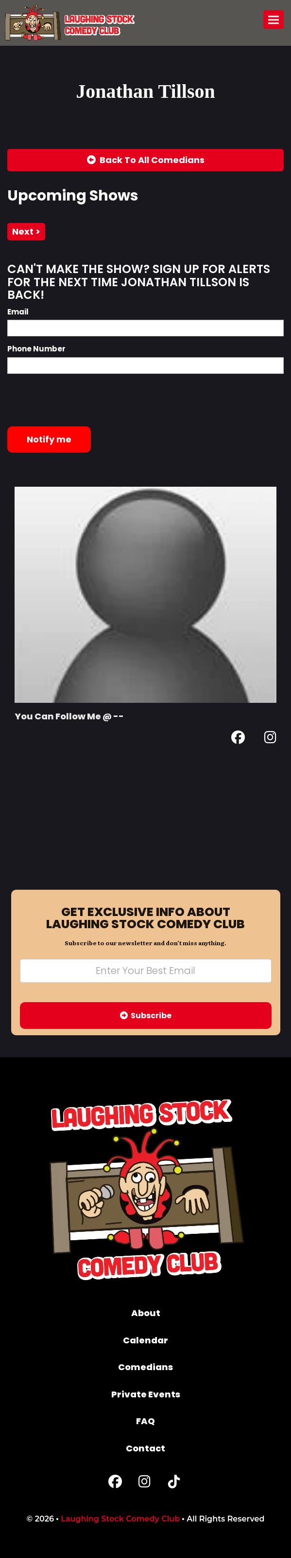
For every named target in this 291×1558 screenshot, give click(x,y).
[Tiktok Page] (174, 1484)
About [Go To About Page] (145, 1313)
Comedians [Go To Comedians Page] (145, 1367)
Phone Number (36, 349)
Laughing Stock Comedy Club (120, 1518)
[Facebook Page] (238, 739)
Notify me (49, 439)
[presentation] (81, 400)
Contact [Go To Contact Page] (145, 1448)
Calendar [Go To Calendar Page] (145, 1340)
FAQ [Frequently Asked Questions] (145, 1421)
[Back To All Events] (145, 160)
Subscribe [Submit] (145, 1015)
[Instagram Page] (270, 739)
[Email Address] (146, 971)
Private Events (145, 1394)
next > (26, 231)
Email (18, 312)
